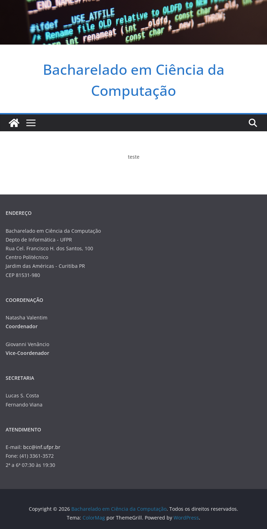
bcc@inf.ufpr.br (41, 447)
